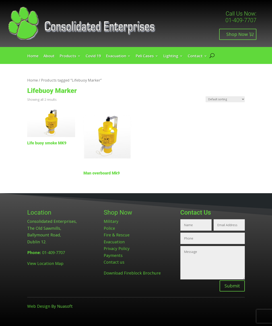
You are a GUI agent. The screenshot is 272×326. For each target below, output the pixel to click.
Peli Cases (145, 56)
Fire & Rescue (117, 235)
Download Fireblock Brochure (132, 273)
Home (33, 56)
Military (111, 221)
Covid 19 (93, 56)
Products (68, 56)
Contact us (114, 262)
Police (109, 228)
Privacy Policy (117, 248)
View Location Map (45, 263)
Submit (232, 286)
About (49, 56)
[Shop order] (225, 99)
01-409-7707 (240, 20)
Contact (195, 56)
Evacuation (116, 56)
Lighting (170, 56)
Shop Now (237, 34)
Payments (113, 255)
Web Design (38, 306)
